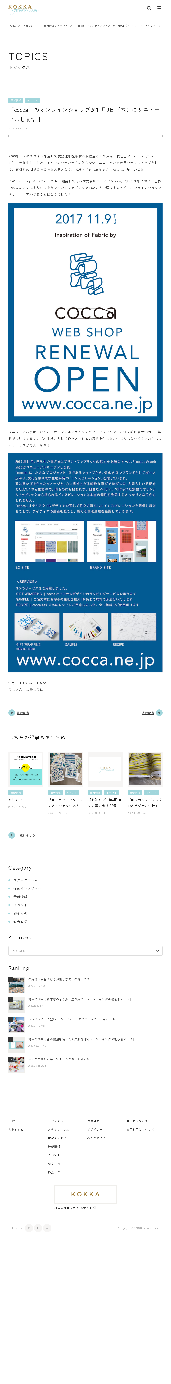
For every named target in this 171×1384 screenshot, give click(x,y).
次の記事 (148, 713)
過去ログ (20, 921)
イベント (62, 25)
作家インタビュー (27, 888)
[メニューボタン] (159, 9)
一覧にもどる (26, 835)
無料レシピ (16, 1129)
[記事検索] (149, 9)
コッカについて (137, 1121)
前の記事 (23, 713)
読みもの (20, 913)
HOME (12, 25)
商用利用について (138, 1129)
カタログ (93, 1121)
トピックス (29, 25)
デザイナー (94, 1129)
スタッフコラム (25, 879)
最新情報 (49, 25)
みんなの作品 (96, 1138)
